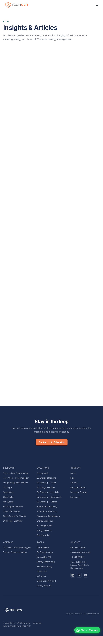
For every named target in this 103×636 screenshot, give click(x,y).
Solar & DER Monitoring (47, 506)
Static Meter (8, 497)
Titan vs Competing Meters (15, 552)
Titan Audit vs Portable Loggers (17, 547)
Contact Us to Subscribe (51, 442)
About (73, 473)
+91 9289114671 (77, 557)
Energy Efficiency (44, 530)
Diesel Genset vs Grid (46, 581)
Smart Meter (8, 492)
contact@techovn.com (80, 552)
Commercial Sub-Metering (48, 516)
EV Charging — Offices (47, 502)
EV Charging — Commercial (49, 497)
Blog (72, 478)
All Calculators (43, 547)
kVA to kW (41, 576)
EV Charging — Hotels (46, 482)
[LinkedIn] (72, 575)
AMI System (8, 502)
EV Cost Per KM (44, 557)
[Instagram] (79, 575)
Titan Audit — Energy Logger (16, 478)
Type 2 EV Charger (11, 511)
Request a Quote (77, 547)
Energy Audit (42, 473)
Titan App (7, 487)
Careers (73, 482)
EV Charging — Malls (46, 487)
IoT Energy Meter (44, 525)
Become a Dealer (78, 487)
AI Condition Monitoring (47, 511)
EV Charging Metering (46, 478)
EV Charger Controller (12, 521)
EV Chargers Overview (13, 506)
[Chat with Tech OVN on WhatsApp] (87, 630)
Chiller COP (42, 571)
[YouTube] (85, 575)
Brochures (74, 497)
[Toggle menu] (97, 4)
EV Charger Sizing (45, 552)
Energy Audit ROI (44, 585)
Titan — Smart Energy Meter (15, 473)
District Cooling (43, 535)
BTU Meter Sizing (44, 566)
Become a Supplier (78, 492)
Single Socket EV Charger (14, 516)
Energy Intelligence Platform (15, 482)
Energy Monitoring (45, 521)
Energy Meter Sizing (46, 562)
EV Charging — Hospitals (48, 492)
